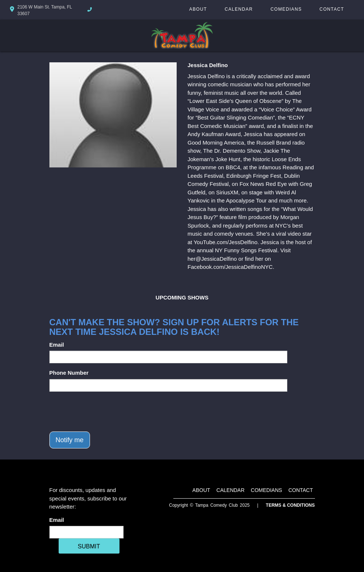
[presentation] (105, 411)
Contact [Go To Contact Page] (331, 9)
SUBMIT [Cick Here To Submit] (89, 546)
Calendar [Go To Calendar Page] (239, 9)
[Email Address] (86, 532)
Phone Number (69, 373)
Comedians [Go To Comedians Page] (286, 9)
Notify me (70, 440)
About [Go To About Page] (198, 9)
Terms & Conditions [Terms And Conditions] (290, 505)
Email (56, 345)
